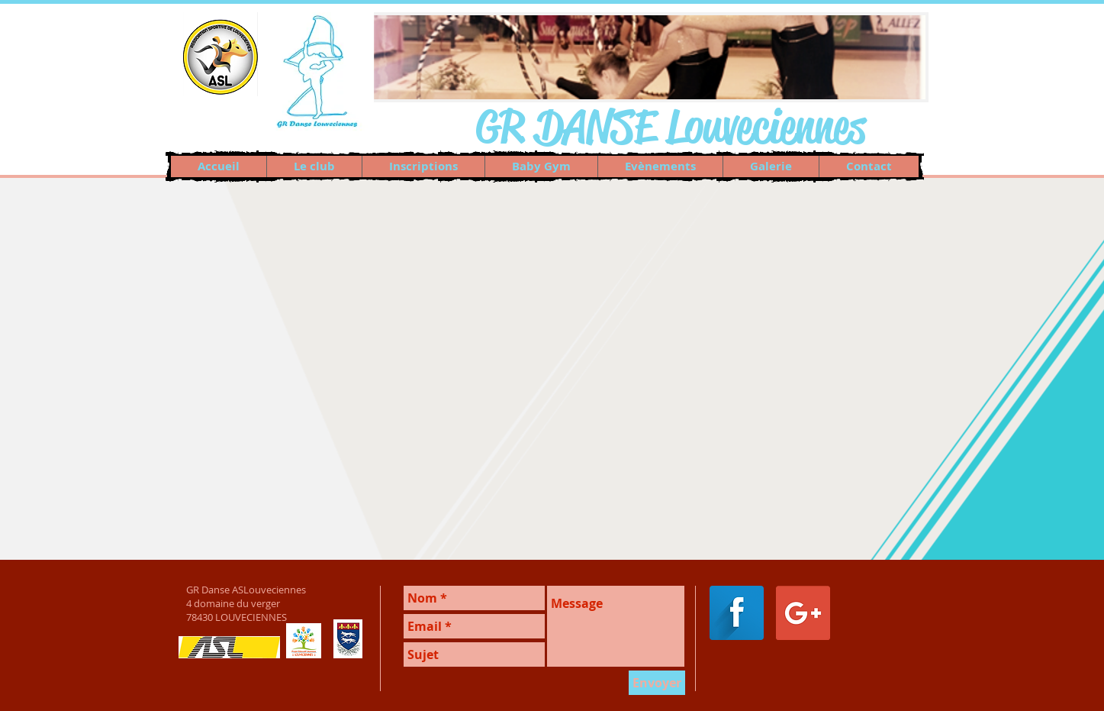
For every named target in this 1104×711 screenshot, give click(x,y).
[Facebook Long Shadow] (737, 613)
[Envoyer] (657, 683)
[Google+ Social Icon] (803, 613)
